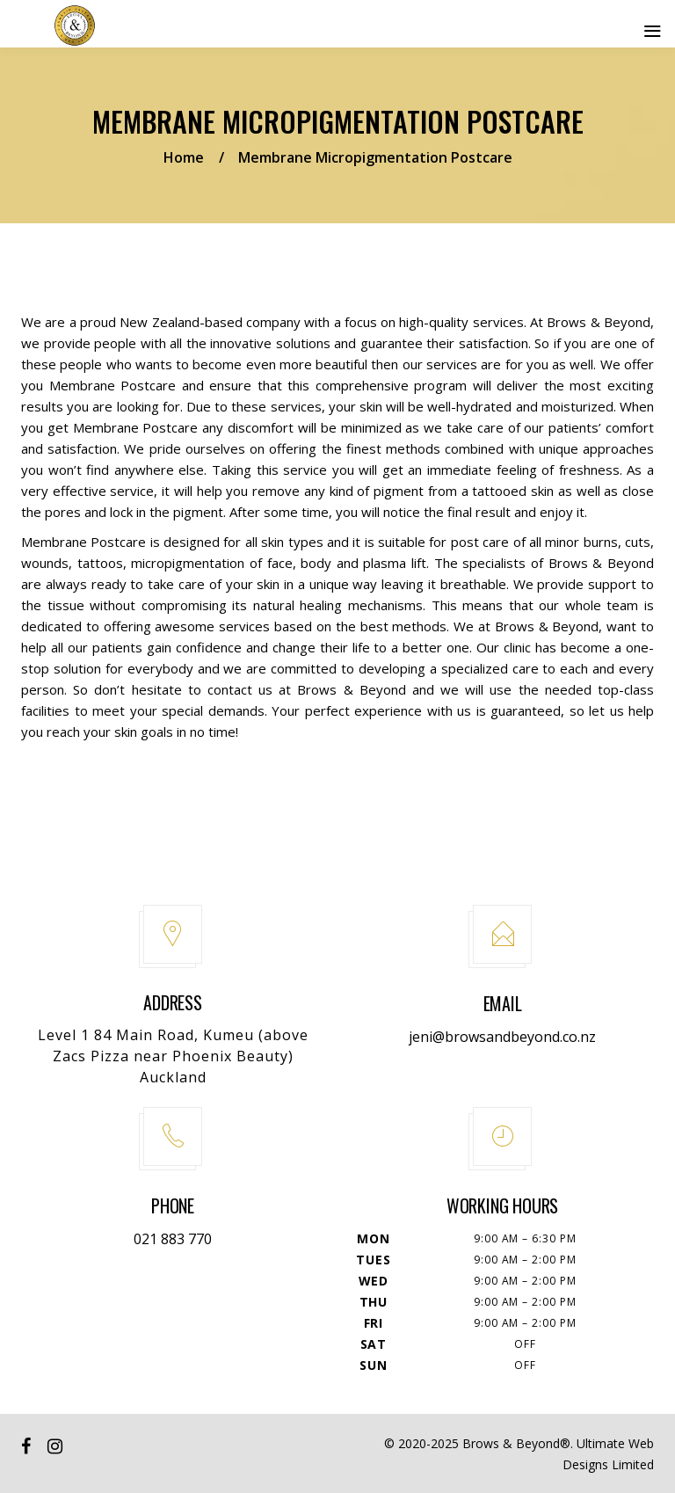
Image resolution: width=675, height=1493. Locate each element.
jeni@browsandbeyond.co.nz (502, 1036)
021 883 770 (173, 1239)
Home (183, 157)
